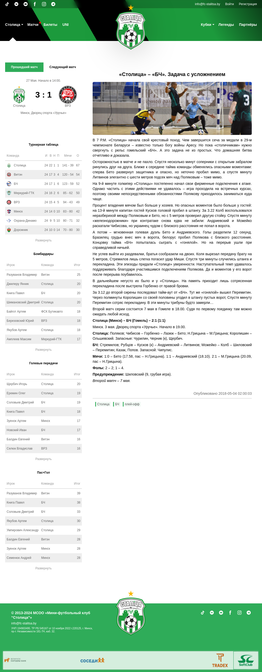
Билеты (50, 25)
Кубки (206, 25)
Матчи (32, 25)
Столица (12, 25)
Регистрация (248, 4)
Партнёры (248, 25)
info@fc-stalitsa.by (207, 4)
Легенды (226, 25)
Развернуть (43, 240)
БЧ (117, 404)
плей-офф (132, 404)
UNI (65, 25)
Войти (229, 4)
